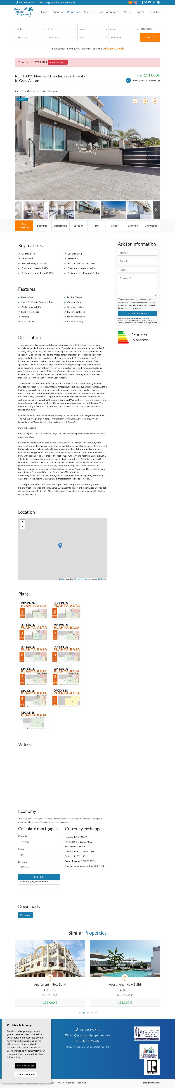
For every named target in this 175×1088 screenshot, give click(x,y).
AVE (83, 459)
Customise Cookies (26, 1074)
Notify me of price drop (143, 80)
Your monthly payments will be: (33, 881)
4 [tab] (92, 1013)
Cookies (70, 1082)
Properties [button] (73, 12)
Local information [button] (109, 12)
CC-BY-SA (102, 579)
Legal (51, 1082)
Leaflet (61, 579)
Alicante (79, 468)
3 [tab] (88, 1013)
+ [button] (22, 522)
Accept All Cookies (25, 1065)
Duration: (22, 862)
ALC (21, 455)
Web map (81, 1082)
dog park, (63, 446)
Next (156, 148)
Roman (32, 475)
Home (44, 12)
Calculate (39, 876)
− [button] (22, 526)
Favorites (154, 12)
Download (25, 915)
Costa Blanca (49, 442)
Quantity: (23, 836)
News (127, 12)
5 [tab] (96, 1013)
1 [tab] (79, 1013)
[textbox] (31, 29)
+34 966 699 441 (26, 2)
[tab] (24, 225)
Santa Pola (30, 472)
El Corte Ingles (85, 465)
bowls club (53, 446)
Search (149, 37)
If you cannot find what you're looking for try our (87, 48)
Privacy (60, 1082)
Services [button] (89, 12)
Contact (139, 12)
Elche (68, 472)
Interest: (22, 849)
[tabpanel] (50, 973)
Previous (19, 148)
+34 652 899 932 (25, 7)
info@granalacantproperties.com (59, 2)
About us (58, 12)
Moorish (45, 475)
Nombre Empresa (33, 12)
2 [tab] (84, 1013)
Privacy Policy (149, 302)
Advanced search (57, 62)
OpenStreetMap (81, 579)
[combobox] (30, 28)
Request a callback (42, 422)
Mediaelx (155, 1082)
